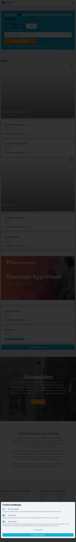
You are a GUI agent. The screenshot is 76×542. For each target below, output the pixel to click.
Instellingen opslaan (38, 535)
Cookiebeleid (38, 530)
